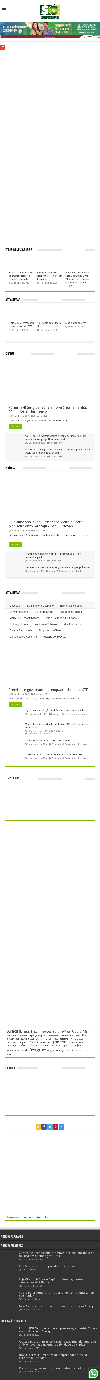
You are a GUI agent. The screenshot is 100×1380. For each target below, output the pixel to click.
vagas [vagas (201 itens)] (9, 1054)
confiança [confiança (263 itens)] (46, 1032)
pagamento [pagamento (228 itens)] (45, 1042)
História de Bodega (54, 636)
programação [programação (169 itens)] (67, 1045)
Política (10, 468)
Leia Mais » (15, 426)
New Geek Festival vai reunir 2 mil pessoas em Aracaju (57, 1306)
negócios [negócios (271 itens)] (23, 1042)
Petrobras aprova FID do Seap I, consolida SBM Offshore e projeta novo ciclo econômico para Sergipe (77, 279)
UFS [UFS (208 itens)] (85, 1050)
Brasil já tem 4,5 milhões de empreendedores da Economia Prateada (21, 275)
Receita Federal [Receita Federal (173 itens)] (13, 1050)
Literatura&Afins (43, 611)
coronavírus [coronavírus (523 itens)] (62, 1032)
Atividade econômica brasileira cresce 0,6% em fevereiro (49, 275)
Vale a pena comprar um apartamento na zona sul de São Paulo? (56, 1294)
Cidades (9, 354)
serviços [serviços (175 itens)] (50, 1050)
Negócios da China (50, 630)
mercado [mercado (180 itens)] (79, 1039)
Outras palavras (18, 624)
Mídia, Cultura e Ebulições (61, 618)
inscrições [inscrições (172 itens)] (40, 1039)
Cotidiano (15, 605)
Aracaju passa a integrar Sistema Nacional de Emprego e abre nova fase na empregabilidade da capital (57, 1343)
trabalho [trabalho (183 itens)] (69, 1050)
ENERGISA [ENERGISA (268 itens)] (67, 1035)
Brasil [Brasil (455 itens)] (28, 1032)
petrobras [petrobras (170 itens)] (82, 1042)
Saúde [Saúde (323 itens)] (24, 1050)
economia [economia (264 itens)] (12, 1035)
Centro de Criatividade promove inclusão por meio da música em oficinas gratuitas (56, 1254)
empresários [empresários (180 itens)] (54, 1036)
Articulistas (12, 300)
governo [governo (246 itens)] (25, 1038)
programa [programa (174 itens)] (56, 1045)
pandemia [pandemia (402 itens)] (59, 1042)
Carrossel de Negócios (18, 250)
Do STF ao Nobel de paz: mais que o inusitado (48, 740)
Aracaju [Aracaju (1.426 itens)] (15, 1031)
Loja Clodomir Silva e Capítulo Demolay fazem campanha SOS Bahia (51, 1281)
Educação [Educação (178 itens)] (23, 1036)
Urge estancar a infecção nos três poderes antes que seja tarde (56, 710)
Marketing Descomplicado (24, 618)
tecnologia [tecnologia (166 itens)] (60, 1050)
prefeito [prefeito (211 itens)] (22, 1045)
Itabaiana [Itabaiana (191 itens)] (64, 1039)
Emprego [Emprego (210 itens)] (33, 1035)
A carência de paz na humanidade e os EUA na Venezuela (53, 754)
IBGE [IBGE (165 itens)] (32, 1039)
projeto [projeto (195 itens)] (77, 1045)
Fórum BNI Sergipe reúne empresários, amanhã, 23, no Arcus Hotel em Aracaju (48, 409)
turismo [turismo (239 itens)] (78, 1050)
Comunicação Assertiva (23, 636)
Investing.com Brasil (41, 1217)
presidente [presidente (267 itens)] (44, 1045)
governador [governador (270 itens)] (13, 1038)
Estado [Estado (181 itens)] (77, 1036)
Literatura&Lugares (71, 611)
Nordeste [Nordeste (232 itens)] (34, 1042)
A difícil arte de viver (75, 323)
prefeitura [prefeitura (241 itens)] (32, 1045)
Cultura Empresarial (20, 630)
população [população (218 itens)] (12, 1045)
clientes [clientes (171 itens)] (36, 1032)
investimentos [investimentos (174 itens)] (52, 1039)
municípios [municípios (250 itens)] (12, 1042)
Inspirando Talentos (45, 624)
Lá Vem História (18, 611)
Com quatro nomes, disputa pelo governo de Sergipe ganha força (57, 567)
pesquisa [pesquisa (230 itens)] (72, 1042)
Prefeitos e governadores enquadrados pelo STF (48, 690)
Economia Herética (71, 605)
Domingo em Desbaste (40, 605)
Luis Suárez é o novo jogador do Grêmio (47, 1266)
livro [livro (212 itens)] (72, 1039)
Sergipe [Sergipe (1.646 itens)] (38, 1049)
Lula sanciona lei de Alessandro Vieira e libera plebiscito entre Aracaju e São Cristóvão (46, 524)
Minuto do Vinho (73, 624)
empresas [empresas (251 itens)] (43, 1035)
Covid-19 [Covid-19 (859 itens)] (79, 1031)
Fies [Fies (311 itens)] (84, 1035)
